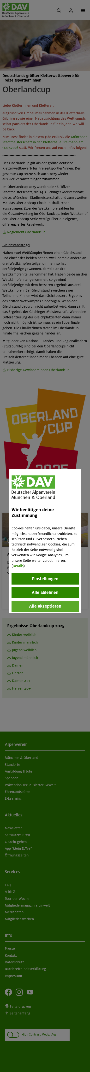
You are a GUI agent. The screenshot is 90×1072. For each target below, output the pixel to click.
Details (18, 566)
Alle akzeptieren (45, 606)
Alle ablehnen (45, 592)
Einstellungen (45, 578)
